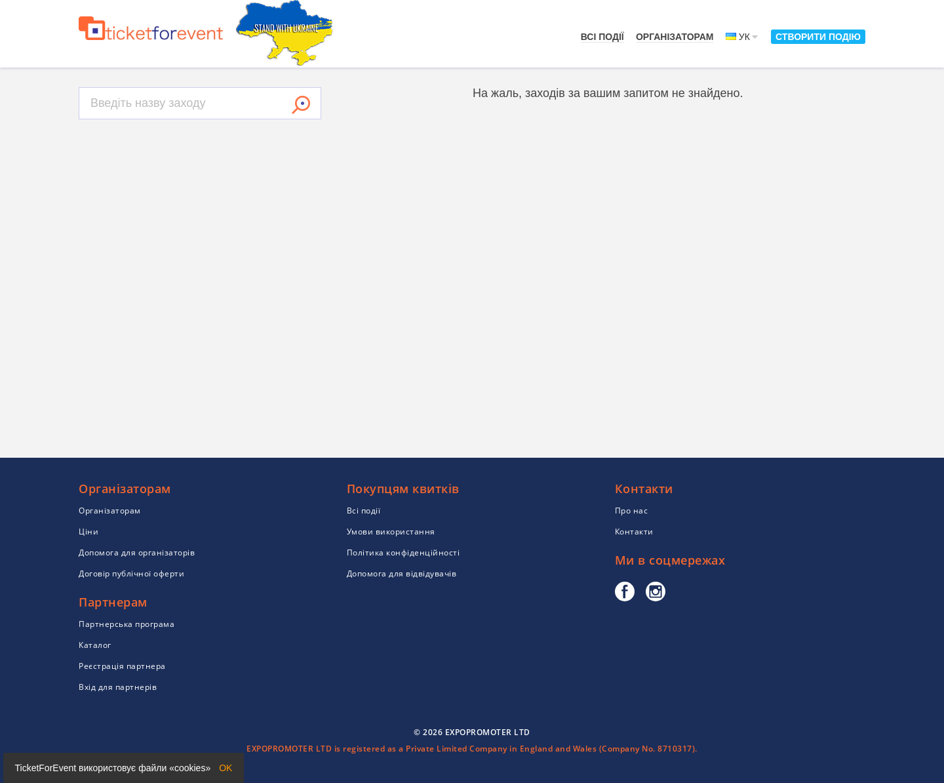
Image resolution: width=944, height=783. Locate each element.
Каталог (95, 645)
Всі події (602, 36)
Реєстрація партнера (122, 666)
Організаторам (675, 36)
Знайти (301, 105)
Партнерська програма (126, 624)
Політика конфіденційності (403, 552)
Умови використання (391, 531)
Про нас (631, 510)
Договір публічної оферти (131, 573)
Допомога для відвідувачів (402, 573)
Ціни (88, 531)
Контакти (634, 531)
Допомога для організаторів (137, 552)
